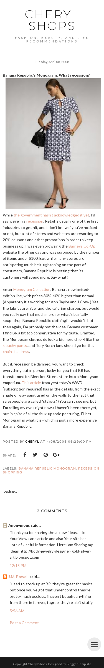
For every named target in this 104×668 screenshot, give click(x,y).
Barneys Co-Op (82, 246)
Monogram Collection (31, 289)
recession (34, 221)
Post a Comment (24, 622)
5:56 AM (17, 610)
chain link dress (16, 351)
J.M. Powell (18, 576)
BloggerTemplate (79, 664)
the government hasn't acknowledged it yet (51, 215)
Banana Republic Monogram (47, 468)
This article (31, 382)
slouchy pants (15, 345)
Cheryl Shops (52, 20)
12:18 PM (18, 565)
